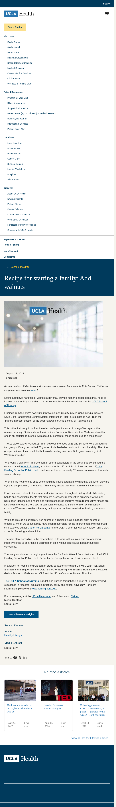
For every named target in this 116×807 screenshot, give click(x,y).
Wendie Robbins (29, 466)
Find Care (9, 36)
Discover (8, 188)
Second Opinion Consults (19, 63)
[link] (15, 657)
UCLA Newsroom (41, 596)
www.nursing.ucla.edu (43, 588)
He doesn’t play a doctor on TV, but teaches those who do (19, 708)
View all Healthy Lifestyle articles (89, 738)
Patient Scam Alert (16, 129)
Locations (9, 137)
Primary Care (13, 148)
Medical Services (15, 68)
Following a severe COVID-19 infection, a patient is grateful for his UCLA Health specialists (92, 710)
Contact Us (9, 257)
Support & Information (17, 108)
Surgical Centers (15, 164)
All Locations (13, 179)
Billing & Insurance (16, 103)
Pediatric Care (14, 153)
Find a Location (14, 47)
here (33, 390)
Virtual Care (13, 52)
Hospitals (11, 174)
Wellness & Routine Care (19, 83)
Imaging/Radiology (16, 169)
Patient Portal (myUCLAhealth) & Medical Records (31, 113)
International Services (17, 124)
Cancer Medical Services (19, 73)
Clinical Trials (13, 78)
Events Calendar (15, 209)
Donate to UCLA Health (18, 214)
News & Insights (15, 199)
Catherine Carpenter (39, 527)
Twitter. (75, 596)
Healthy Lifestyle (13, 635)
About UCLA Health (16, 193)
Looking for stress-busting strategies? (53, 707)
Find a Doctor (13, 42)
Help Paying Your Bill (17, 118)
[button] (57, 239)
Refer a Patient (11, 245)
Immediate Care (15, 143)
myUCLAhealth (11, 251)
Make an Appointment (17, 57)
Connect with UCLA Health (20, 230)
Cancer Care (13, 159)
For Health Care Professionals (21, 225)
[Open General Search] (106, 4)
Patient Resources (13, 92)
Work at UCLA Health (17, 219)
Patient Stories (14, 204)
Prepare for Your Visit (17, 98)
